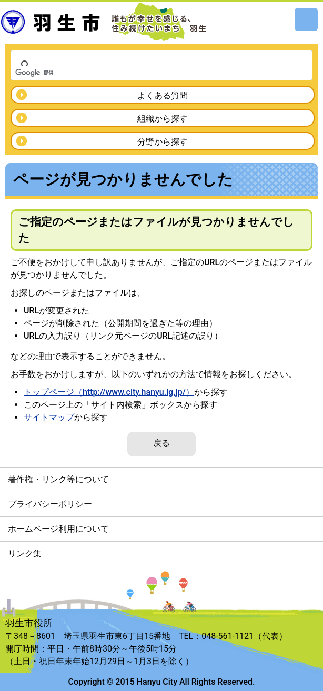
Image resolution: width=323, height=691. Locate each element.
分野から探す (162, 142)
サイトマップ (49, 417)
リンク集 (25, 553)
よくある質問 (162, 95)
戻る (161, 443)
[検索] (147, 72)
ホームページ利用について (58, 529)
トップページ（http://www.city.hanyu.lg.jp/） (109, 392)
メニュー (306, 19)
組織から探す (162, 119)
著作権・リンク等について (58, 479)
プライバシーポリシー (50, 504)
